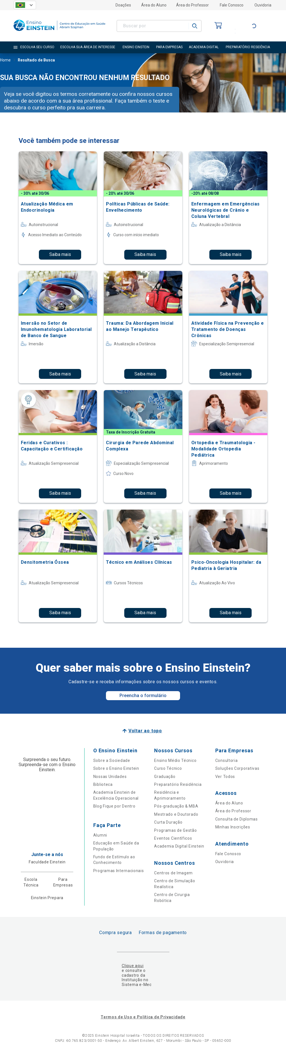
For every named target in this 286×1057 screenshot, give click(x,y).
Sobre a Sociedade (111, 760)
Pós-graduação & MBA (176, 806)
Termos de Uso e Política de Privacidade (143, 1017)
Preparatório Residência (177, 784)
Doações (123, 5)
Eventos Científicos (173, 838)
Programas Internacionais (118, 870)
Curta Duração (168, 822)
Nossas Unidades (110, 776)
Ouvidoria (262, 5)
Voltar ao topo (145, 730)
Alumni (100, 835)
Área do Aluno (154, 5)
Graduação (164, 776)
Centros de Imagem (173, 873)
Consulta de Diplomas (236, 819)
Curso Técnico (168, 768)
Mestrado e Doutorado (176, 814)
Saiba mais (60, 254)
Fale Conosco (231, 5)
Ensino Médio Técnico (175, 760)
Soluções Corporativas (237, 768)
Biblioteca (103, 784)
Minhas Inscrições (232, 827)
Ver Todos (225, 776)
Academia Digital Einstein (179, 846)
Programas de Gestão (175, 830)
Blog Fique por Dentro (114, 806)
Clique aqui (132, 965)
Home (5, 60)
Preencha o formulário (143, 695)
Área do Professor (192, 5)
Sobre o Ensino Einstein (116, 768)
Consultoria (226, 760)
